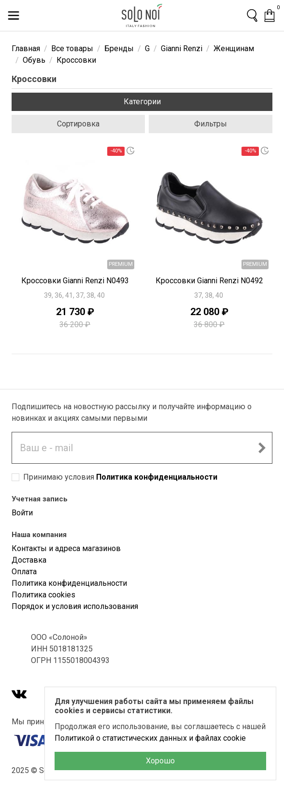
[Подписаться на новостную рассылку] (262, 447)
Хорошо (160, 760)
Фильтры (210, 123)
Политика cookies (43, 594)
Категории (142, 101)
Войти (22, 512)
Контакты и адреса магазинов (66, 548)
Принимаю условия (120, 477)
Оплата (24, 571)
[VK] (19, 695)
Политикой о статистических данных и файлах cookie (150, 738)
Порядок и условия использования (75, 606)
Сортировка (78, 123)
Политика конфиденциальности (156, 477)
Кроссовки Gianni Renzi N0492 (209, 280)
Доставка (29, 560)
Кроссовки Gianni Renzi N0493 (75, 280)
